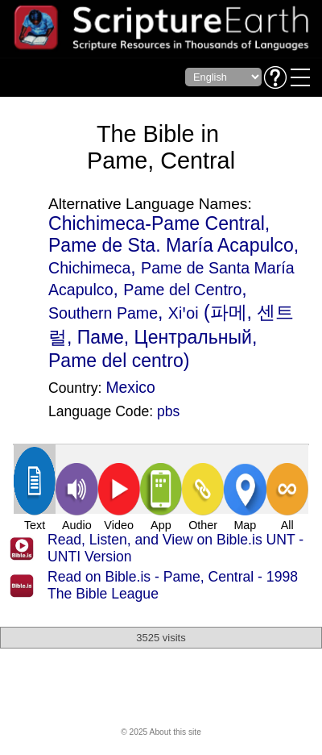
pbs (168, 411)
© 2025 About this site (161, 732)
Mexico (130, 387)
